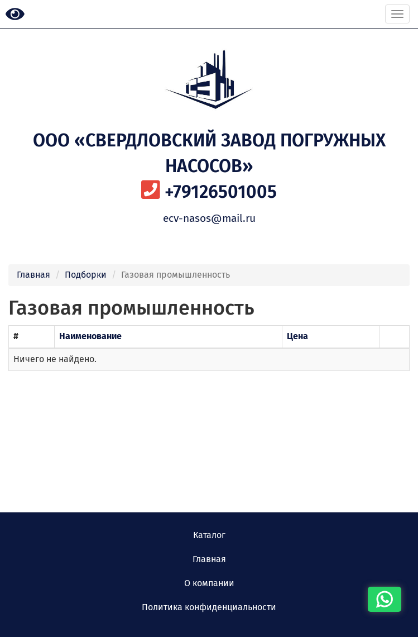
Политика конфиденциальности (209, 607)
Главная (33, 274)
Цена (297, 336)
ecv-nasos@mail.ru (209, 218)
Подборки (86, 274)
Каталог (209, 535)
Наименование (90, 336)
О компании (209, 583)
